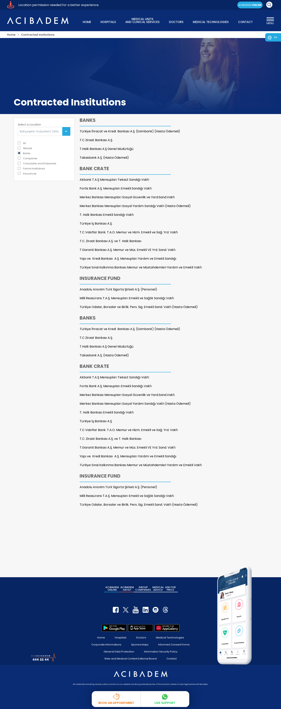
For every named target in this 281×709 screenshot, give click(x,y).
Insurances (27, 173)
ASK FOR (170, 588)
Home (101, 637)
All (22, 143)
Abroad (25, 148)
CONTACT (245, 22)
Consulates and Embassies (37, 163)
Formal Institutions (31, 168)
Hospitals (120, 637)
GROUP (143, 588)
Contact (171, 658)
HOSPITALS (108, 22)
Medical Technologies (170, 637)
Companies (27, 158)
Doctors (141, 637)
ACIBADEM (249, 5)
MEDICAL (158, 588)
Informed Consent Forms (174, 644)
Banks (24, 153)
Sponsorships (140, 644)
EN (275, 37)
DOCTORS (176, 22)
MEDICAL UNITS (142, 20)
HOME (87, 22)
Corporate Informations (106, 644)
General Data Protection (119, 651)
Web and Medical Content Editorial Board (130, 658)
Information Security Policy (160, 651)
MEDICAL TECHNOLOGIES (211, 22)
